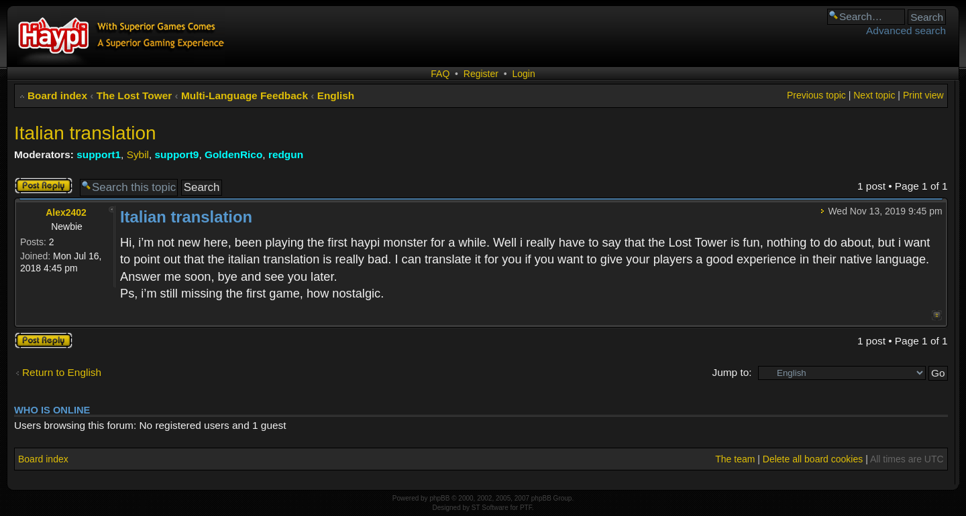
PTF (526, 507)
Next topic (874, 95)
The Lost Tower (134, 95)
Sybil (138, 154)
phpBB (439, 498)
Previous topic (816, 95)
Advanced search (906, 30)
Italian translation (85, 133)
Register (481, 73)
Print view (923, 95)
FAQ (440, 73)
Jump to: (731, 372)
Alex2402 (66, 212)
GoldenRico (233, 154)
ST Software (490, 507)
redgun (285, 154)
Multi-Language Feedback (244, 95)
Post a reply (43, 185)
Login (523, 73)
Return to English (61, 372)
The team (735, 459)
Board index (57, 95)
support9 (177, 154)
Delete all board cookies (813, 459)
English (336, 95)
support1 (98, 154)
